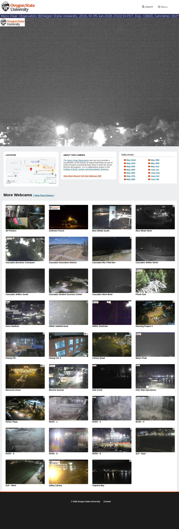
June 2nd (155, 173)
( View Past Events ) (43, 195)
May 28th (131, 179)
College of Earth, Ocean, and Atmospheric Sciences (85, 169)
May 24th (131, 166)
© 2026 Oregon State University (85, 501)
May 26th (131, 173)
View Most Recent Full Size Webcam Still (82, 176)
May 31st (155, 166)
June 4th (155, 179)
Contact (107, 501)
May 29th (155, 160)
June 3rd (155, 176)
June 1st (155, 170)
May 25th (131, 170)
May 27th (131, 176)
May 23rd (131, 163)
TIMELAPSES (127, 155)
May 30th (155, 163)
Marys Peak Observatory (78, 160)
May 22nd (131, 160)
